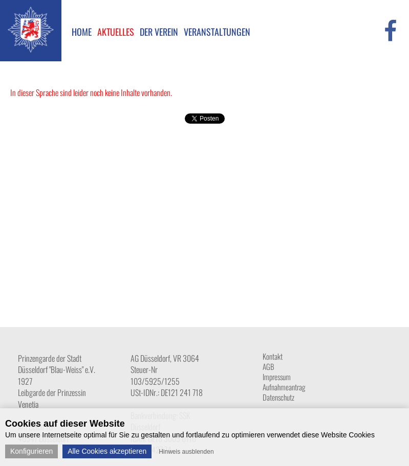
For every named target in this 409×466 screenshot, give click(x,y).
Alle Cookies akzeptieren (107, 451)
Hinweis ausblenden (186, 451)
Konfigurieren (31, 451)
